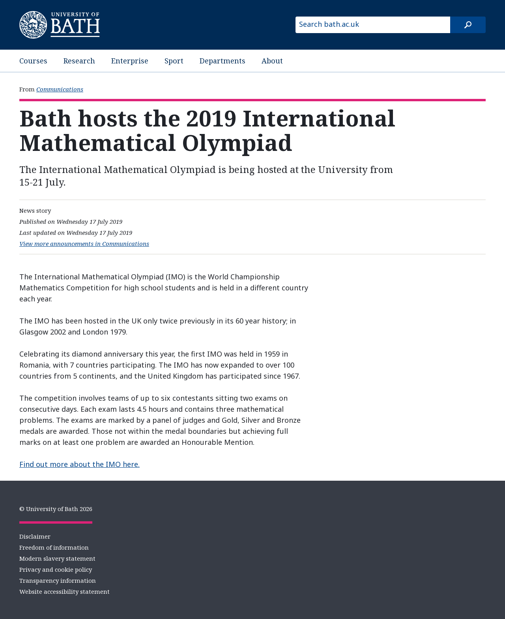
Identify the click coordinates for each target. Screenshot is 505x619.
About (272, 60)
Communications (59, 89)
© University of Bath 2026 (55, 509)
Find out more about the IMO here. (79, 464)
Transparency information (57, 580)
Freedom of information (54, 547)
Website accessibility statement (64, 591)
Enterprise (129, 60)
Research (79, 60)
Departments (222, 60)
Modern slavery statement (57, 558)
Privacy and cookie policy (55, 569)
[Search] (468, 25)
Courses (33, 60)
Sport (174, 60)
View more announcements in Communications (84, 243)
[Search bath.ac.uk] (373, 25)
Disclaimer (34, 536)
